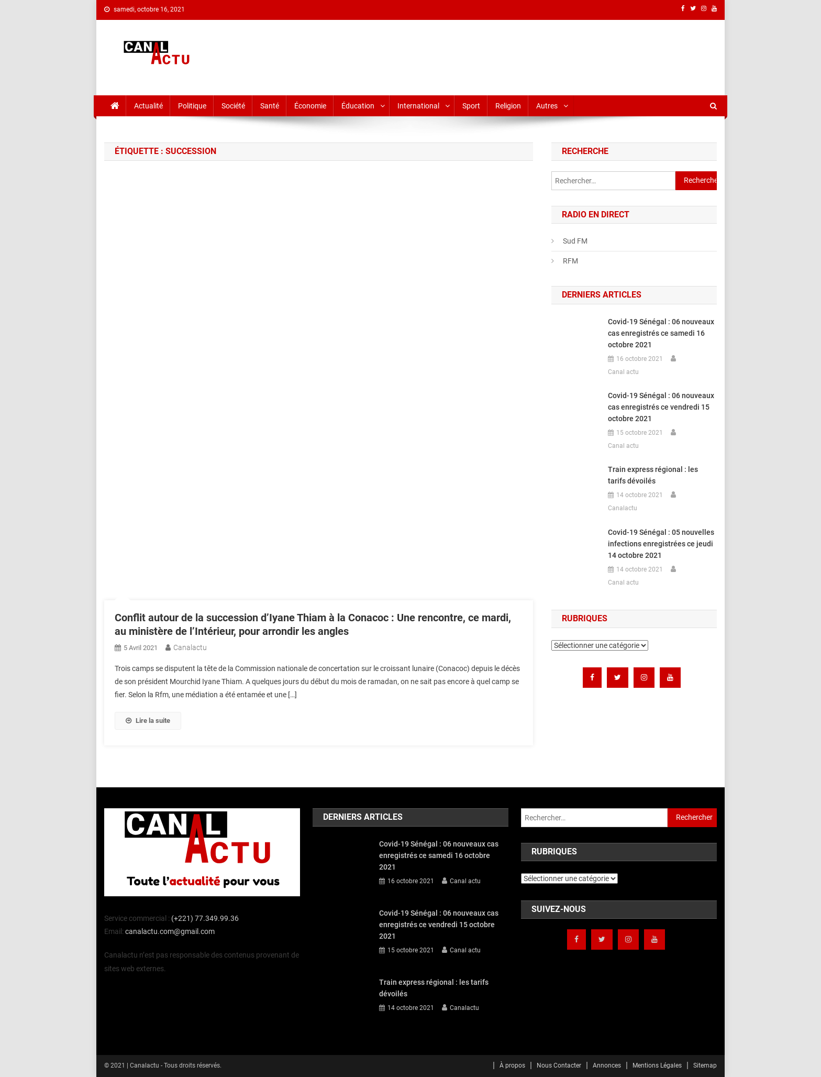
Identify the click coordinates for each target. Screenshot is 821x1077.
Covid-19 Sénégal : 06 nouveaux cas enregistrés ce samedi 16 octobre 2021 (661, 333)
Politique (192, 106)
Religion (508, 106)
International (418, 106)
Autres (547, 106)
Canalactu (190, 647)
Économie (310, 106)
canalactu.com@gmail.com (170, 931)
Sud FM (575, 241)
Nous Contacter (559, 1065)
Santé (269, 106)
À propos (512, 1065)
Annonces (607, 1065)
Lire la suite (148, 720)
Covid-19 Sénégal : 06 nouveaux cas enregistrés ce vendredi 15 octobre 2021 (661, 407)
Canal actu (623, 372)
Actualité (148, 106)
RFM (570, 261)
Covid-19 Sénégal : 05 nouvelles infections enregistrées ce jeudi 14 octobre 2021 (661, 543)
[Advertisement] (526, 55)
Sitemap (705, 1065)
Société (233, 106)
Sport (471, 106)
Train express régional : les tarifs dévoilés (653, 475)
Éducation (357, 106)
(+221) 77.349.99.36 (205, 918)
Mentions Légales (657, 1065)
